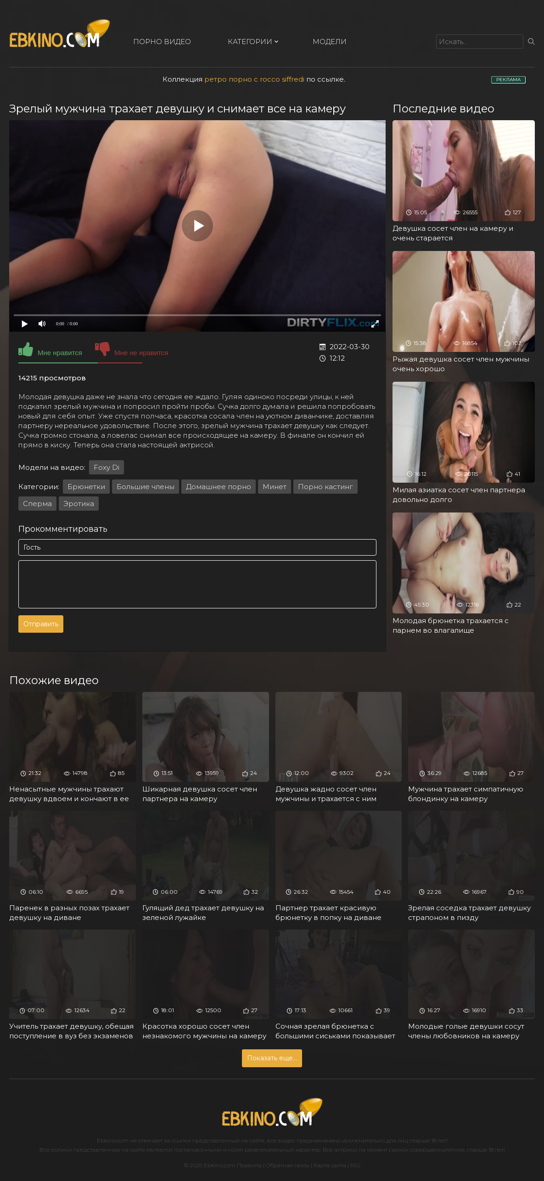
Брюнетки (86, 486)
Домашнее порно (218, 486)
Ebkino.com (113, 1140)
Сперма (37, 503)
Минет (274, 486)
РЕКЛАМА (508, 80)
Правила (249, 1165)
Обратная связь (287, 1165)
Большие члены (145, 486)
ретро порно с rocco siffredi (254, 79)
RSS (355, 1165)
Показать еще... (272, 1058)
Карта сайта (330, 1165)
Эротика (78, 503)
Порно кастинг (325, 486)
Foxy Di (106, 467)
